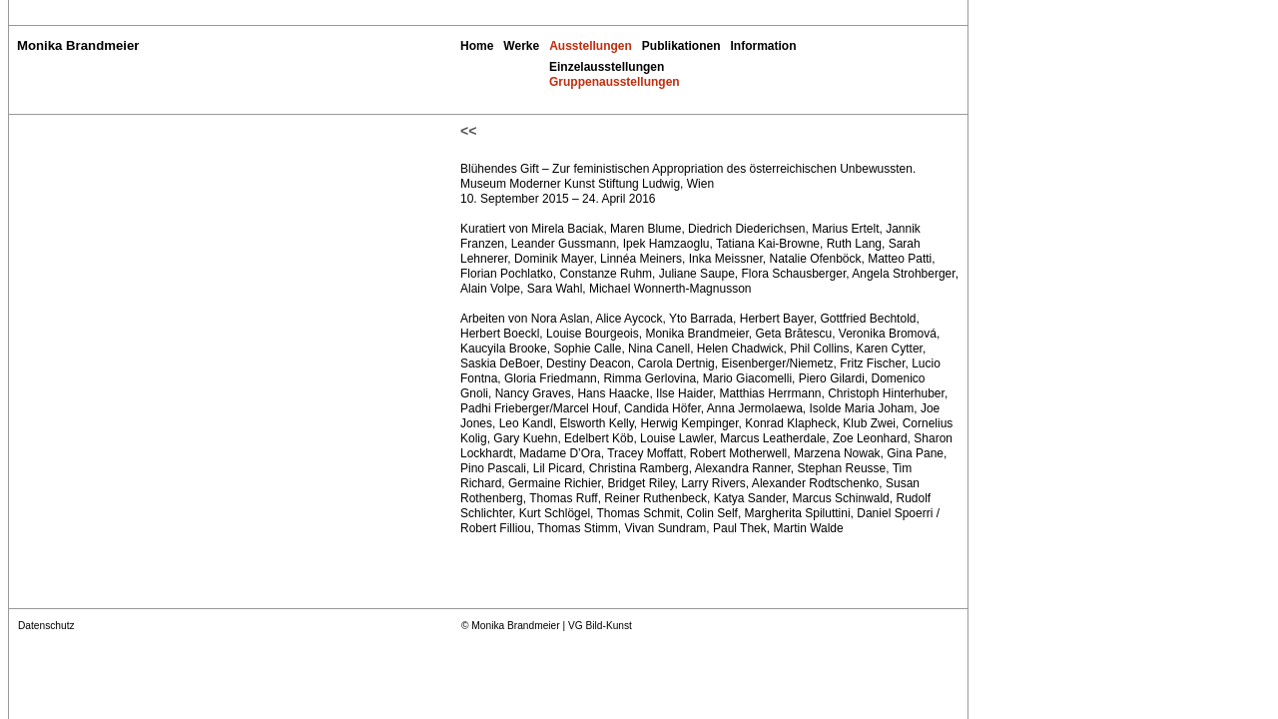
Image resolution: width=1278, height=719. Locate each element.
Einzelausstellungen (606, 67)
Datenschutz (46, 625)
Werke (521, 46)
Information (764, 46)
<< (468, 131)
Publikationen (681, 46)
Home (476, 46)
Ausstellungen (590, 46)
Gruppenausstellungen (614, 82)
